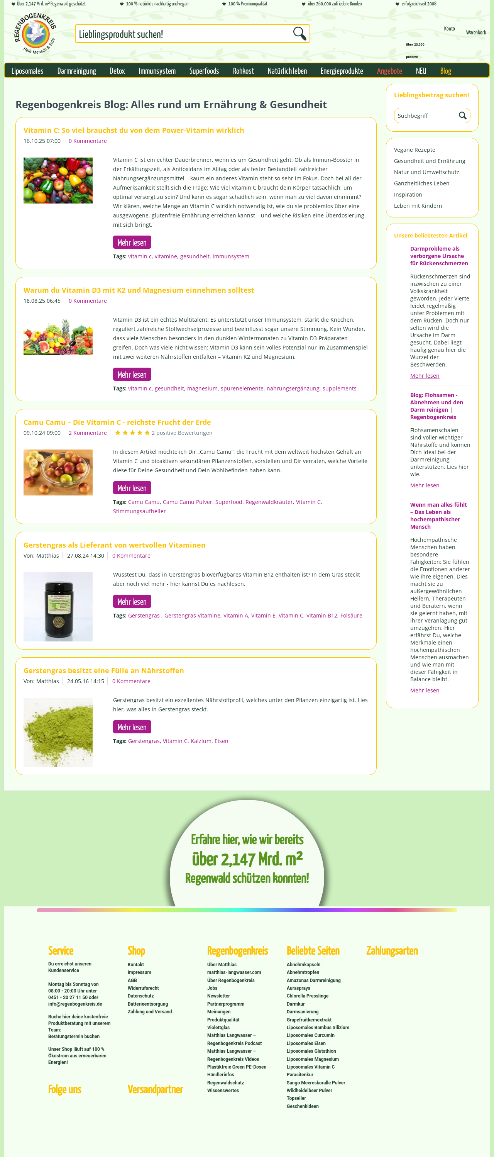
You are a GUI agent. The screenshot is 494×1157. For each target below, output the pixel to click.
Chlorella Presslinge (307, 996)
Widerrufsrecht (143, 988)
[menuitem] (192, 35)
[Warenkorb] (476, 35)
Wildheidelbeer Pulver (309, 1090)
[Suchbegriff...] (192, 33)
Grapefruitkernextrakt (309, 1020)
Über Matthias (222, 964)
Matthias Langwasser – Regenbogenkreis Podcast (234, 1039)
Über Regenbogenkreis (231, 980)
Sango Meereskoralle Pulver (316, 1083)
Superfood (228, 502)
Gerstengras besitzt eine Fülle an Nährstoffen (104, 670)
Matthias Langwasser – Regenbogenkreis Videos (233, 1055)
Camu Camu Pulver (187, 502)
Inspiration (408, 194)
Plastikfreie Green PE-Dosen (236, 1067)
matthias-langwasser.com (234, 972)
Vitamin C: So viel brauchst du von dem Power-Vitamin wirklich (134, 130)
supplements (340, 388)
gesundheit (195, 256)
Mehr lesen (425, 375)
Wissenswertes (223, 1090)
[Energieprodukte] (342, 70)
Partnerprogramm (225, 1004)
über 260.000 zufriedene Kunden (332, 4)
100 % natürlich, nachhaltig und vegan (154, 4)
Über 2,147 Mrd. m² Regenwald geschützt (49, 4)
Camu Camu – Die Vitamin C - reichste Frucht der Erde (117, 422)
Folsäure (351, 615)
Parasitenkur (300, 1074)
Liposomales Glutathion (311, 1051)
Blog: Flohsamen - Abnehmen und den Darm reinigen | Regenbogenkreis (436, 406)
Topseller (296, 1098)
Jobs (212, 988)
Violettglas (218, 1027)
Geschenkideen (303, 1106)
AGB (132, 980)
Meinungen (218, 1011)
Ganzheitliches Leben (422, 183)
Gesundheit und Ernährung (429, 161)
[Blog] (445, 70)
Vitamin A (235, 615)
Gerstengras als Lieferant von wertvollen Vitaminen (115, 545)
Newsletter (218, 996)
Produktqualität (223, 1020)
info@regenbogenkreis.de (75, 1004)
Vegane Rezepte (414, 149)
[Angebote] (389, 70)
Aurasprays (298, 988)
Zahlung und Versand (150, 1011)
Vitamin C (308, 502)
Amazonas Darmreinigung (314, 980)
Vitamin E (263, 615)
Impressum (139, 972)
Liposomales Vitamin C (311, 1067)
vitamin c (140, 256)
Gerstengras (144, 615)
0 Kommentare (88, 140)
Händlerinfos (220, 1074)
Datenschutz (141, 996)
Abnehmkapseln (303, 964)
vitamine (166, 256)
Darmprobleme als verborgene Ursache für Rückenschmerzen (439, 256)
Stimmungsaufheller (139, 511)
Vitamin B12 (321, 615)
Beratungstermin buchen (74, 1036)
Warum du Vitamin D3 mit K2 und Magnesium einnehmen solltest (139, 290)
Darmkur (296, 1004)
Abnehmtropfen (303, 972)
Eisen (221, 741)
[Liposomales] (28, 70)
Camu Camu (144, 502)
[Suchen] (299, 33)
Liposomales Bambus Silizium (318, 1027)
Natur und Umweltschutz (426, 172)
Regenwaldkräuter (269, 502)
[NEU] (421, 70)
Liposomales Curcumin (311, 1035)
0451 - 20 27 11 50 (68, 997)
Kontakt (136, 964)
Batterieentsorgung (148, 1004)
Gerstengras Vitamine (192, 615)
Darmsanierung (303, 1011)
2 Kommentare (88, 432)
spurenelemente (242, 388)
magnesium (202, 388)
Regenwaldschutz (225, 1083)
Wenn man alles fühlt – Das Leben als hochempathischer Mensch (438, 515)
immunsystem (231, 256)
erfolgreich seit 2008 (416, 4)
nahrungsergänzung (293, 388)
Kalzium (201, 741)
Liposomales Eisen (306, 1043)
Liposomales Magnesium (313, 1059)
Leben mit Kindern (418, 205)
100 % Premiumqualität (244, 4)
